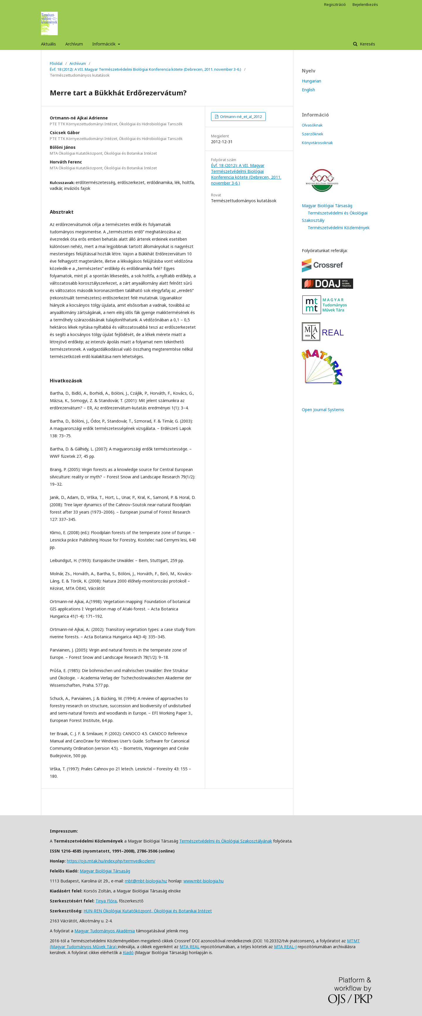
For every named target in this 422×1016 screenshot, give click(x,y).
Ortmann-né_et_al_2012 (240, 116)
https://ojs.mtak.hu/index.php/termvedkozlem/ (111, 861)
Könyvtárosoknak (317, 142)
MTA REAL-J (285, 946)
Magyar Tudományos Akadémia (104, 931)
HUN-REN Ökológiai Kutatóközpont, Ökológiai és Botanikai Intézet (148, 911)
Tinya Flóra (106, 901)
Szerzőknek (312, 133)
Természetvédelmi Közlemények (339, 227)
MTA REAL (190, 946)
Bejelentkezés (365, 4)
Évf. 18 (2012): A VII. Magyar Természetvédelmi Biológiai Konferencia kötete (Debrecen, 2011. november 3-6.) (145, 69)
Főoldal (56, 63)
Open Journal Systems (323, 409)
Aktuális (48, 44)
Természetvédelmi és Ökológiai (209, 841)
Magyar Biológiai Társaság (327, 205)
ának (267, 841)
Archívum (74, 44)
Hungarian (311, 81)
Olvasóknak (312, 125)
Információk (104, 44)
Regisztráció (335, 4)
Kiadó (128, 952)
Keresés (367, 44)
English (308, 89)
